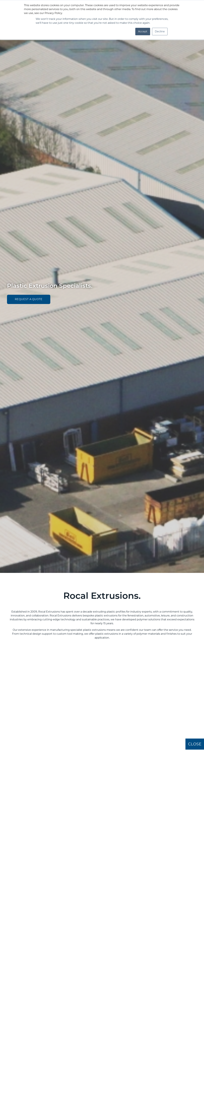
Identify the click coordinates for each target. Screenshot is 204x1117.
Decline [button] (160, 31)
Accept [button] (142, 31)
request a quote (28, 299)
